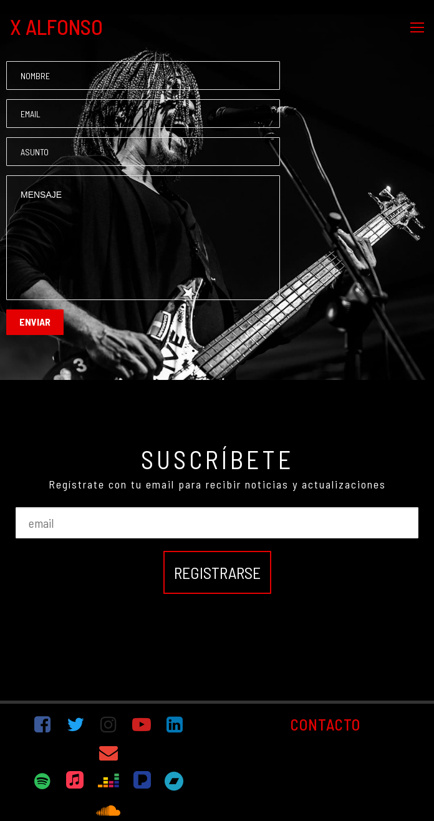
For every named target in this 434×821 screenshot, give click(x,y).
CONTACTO (325, 724)
